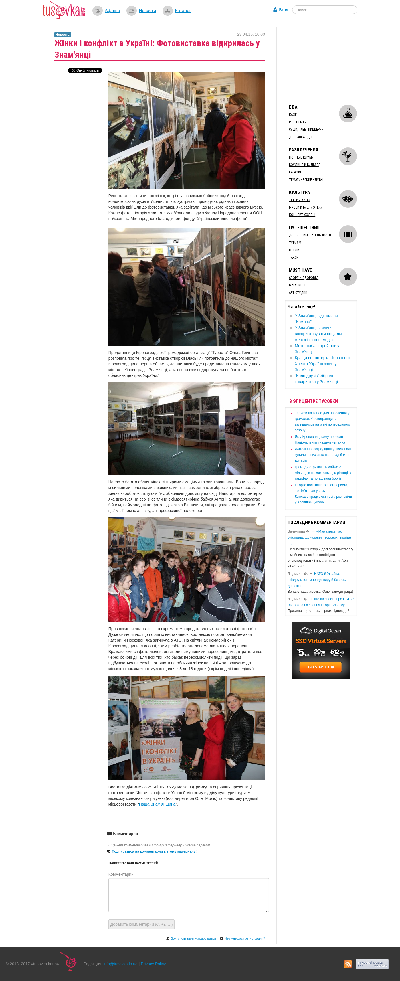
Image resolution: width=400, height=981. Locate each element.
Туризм (295, 243)
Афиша (112, 10)
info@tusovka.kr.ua (121, 964)
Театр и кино (299, 200)
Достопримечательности (310, 235)
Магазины (297, 285)
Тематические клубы (306, 180)
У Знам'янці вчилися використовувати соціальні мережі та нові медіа (319, 333)
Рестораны (297, 122)
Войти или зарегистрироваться (193, 938)
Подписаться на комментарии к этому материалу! (154, 851)
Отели (294, 250)
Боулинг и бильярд (304, 165)
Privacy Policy (153, 964)
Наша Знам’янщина (157, 804)
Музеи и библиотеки (306, 207)
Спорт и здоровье (303, 278)
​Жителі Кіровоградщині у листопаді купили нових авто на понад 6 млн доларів (323, 454)
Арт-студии (298, 293)
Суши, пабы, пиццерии (306, 130)
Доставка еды (300, 137)
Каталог (183, 10)
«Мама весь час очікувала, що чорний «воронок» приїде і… (319, 537)
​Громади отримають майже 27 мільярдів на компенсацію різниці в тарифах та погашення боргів (323, 472)
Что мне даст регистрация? (245, 938)
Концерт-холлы (302, 215)
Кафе (293, 115)
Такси (293, 258)
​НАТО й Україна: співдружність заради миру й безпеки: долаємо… (318, 580)
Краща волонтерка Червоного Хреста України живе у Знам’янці (322, 363)
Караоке (295, 172)
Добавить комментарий (141, 924)
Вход (283, 9)
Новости (147, 10)
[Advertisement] (328, 62)
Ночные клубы (301, 157)
